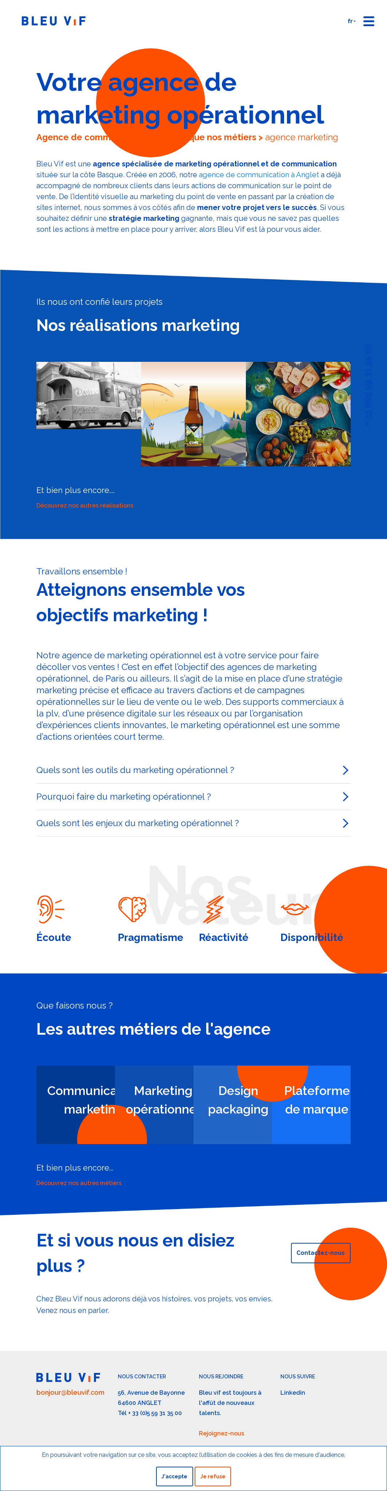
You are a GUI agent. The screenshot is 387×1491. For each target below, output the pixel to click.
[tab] (193, 770)
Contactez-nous (320, 1252)
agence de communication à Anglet (259, 174)
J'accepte (174, 1476)
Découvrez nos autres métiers (78, 1183)
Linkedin (292, 1392)
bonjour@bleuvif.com (70, 1392)
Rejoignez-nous (221, 1433)
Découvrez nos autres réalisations (84, 505)
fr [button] (350, 21)
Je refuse (213, 1476)
